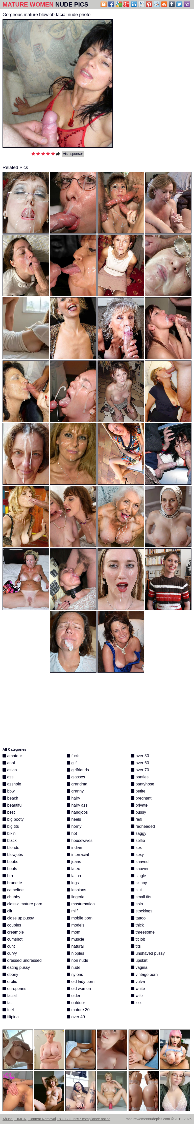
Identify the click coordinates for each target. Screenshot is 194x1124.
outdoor (76, 1003)
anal (9, 763)
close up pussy (18, 918)
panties (140, 777)
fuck (73, 756)
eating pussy (16, 967)
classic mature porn (22, 904)
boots (10, 869)
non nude (77, 960)
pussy (138, 812)
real (136, 819)
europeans (14, 988)
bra (8, 876)
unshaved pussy (148, 953)
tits (136, 946)
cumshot (12, 939)
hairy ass (77, 805)
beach (10, 798)
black (10, 840)
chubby (11, 897)
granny (75, 791)
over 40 (76, 1017)
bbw (9, 791)
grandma (77, 784)
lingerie (75, 897)
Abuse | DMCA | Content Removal (29, 1119)
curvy (10, 953)
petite (138, 791)
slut (136, 890)
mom (73, 932)
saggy (138, 833)
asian (10, 770)
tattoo (138, 918)
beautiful (12, 805)
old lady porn (80, 981)
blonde (11, 847)
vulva (138, 981)
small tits (141, 897)
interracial (78, 854)
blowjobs (13, 854)
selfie (138, 840)
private (139, 805)
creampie (13, 932)
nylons (75, 974)
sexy (137, 854)
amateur (12, 756)
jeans (74, 861)
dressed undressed (22, 960)
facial (10, 996)
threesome (143, 932)
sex (136, 847)
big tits (11, 826)
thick (137, 925)
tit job (138, 939)
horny (74, 826)
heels (74, 819)
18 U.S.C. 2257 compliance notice (83, 1119)
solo (137, 904)
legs (73, 883)
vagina (139, 967)
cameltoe (13, 890)
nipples (75, 953)
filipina (11, 1017)
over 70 (140, 770)
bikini (9, 833)
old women (79, 988)
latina (74, 876)
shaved (140, 861)
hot (72, 833)
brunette (12, 883)
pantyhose (142, 784)
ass (8, 777)
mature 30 (78, 1010)
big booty (13, 819)
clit (7, 911)
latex (73, 869)
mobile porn (79, 918)
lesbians (76, 890)
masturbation (81, 904)
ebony (10, 974)
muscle (75, 939)
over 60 (140, 763)
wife (137, 996)
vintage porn (144, 974)
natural (75, 946)
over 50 (140, 756)
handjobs (77, 812)
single (138, 876)
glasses (76, 777)
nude (73, 967)
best (9, 812)
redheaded (143, 826)
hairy (73, 798)
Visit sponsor (73, 154)
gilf (72, 763)
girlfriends (78, 770)
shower (140, 869)
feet (8, 1010)
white (138, 988)
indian (74, 847)
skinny (139, 883)
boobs (10, 861)
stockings (141, 911)
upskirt (139, 960)
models (75, 925)
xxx (136, 1003)
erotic (10, 981)
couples (12, 925)
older (73, 996)
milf (72, 911)
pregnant (141, 798)
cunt (9, 946)
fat (7, 1003)
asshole (12, 784)
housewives (79, 840)
